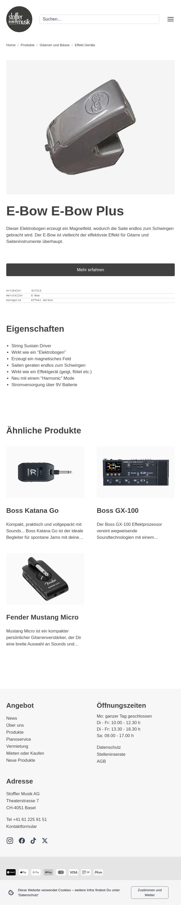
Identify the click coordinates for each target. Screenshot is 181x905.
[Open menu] (170, 19)
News (11, 718)
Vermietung (17, 746)
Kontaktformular (21, 826)
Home (11, 45)
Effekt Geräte (85, 45)
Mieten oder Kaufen (25, 753)
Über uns (15, 725)
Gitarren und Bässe (55, 45)
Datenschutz (109, 747)
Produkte (27, 45)
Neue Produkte (20, 760)
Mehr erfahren (90, 269)
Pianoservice (18, 739)
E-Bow (35, 295)
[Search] (99, 19)
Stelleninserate (111, 754)
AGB (101, 761)
